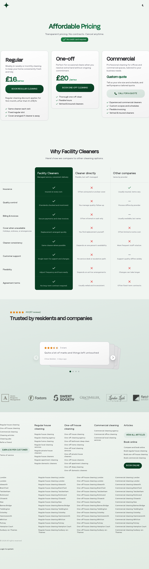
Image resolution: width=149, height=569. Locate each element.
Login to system (7, 549)
